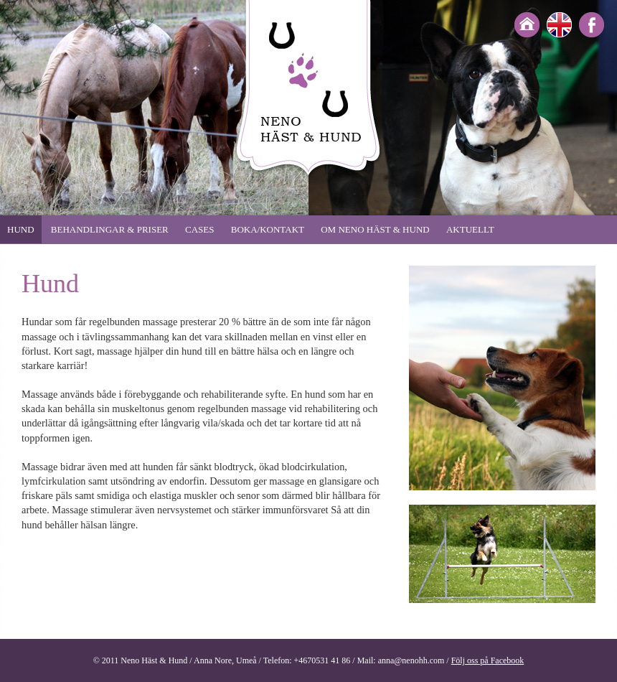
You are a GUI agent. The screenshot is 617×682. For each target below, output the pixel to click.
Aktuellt (470, 229)
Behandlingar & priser (110, 229)
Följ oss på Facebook (487, 660)
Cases (199, 229)
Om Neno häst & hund (375, 229)
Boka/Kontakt (267, 229)
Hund (20, 229)
